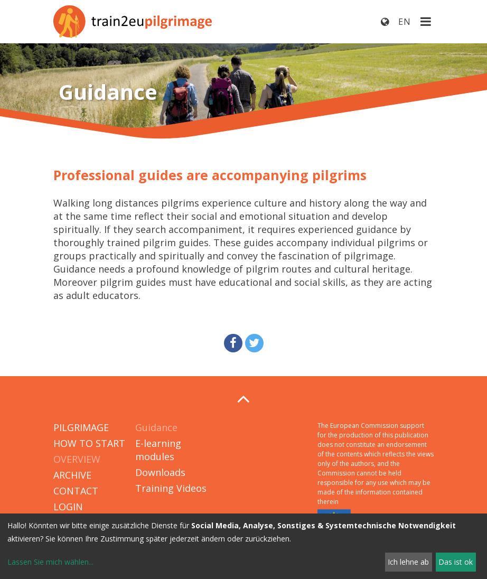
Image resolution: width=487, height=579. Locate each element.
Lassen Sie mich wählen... (50, 562)
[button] (233, 343)
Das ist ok (455, 562)
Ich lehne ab (408, 562)
